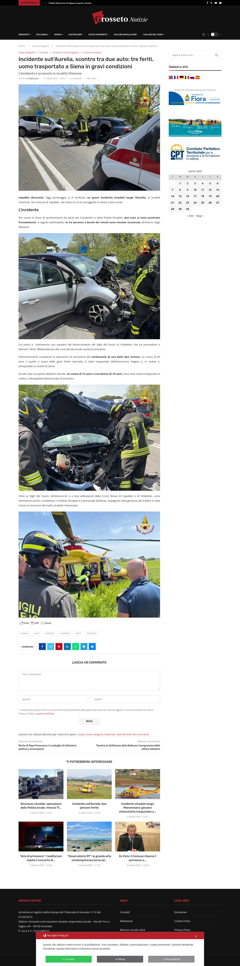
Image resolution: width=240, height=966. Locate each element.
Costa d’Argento (97, 34)
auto (37, 633)
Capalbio (49, 633)
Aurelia (24, 633)
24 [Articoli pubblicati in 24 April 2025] (195, 202)
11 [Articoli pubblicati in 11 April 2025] (202, 189)
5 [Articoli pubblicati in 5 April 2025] (210, 183)
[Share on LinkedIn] (67, 646)
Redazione (33, 78)
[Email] (220, 3)
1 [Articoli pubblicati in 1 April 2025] (180, 183)
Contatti (125, 912)
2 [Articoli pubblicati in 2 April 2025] (187, 183)
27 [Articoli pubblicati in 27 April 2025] (217, 202)
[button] (42, 3)
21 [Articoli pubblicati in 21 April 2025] (172, 202)
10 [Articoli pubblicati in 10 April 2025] (195, 189)
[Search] (203, 34)
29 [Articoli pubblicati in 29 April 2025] (180, 209)
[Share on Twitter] (50, 646)
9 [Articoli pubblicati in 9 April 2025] (187, 189)
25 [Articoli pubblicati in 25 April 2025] (202, 202)
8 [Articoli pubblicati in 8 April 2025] (180, 189)
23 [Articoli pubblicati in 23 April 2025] (187, 202)
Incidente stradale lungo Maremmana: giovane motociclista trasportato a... (137, 807)
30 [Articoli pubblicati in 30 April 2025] (187, 209)
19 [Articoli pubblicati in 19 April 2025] (210, 196)
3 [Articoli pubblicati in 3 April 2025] (195, 183)
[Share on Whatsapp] (75, 646)
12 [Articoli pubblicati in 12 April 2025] (210, 189)
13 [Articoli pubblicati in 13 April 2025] (217, 189)
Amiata (58, 34)
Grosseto (24, 34)
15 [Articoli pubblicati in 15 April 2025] (180, 196)
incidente (92, 633)
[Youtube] (216, 3)
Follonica (42, 34)
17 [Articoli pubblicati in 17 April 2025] (195, 196)
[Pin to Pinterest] (58, 646)
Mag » (199, 215)
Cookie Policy (182, 921)
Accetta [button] (68, 959)
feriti (78, 633)
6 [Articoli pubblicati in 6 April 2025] (217, 183)
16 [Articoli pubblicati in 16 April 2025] (187, 196)
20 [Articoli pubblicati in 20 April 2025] (217, 196)
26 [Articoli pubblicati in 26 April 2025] (210, 202)
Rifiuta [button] (120, 959)
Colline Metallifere (125, 34)
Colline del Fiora (153, 34)
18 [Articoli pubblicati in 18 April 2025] (202, 196)
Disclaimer (180, 912)
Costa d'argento (40, 45)
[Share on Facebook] (42, 646)
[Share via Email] (92, 646)
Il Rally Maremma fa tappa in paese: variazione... (72, 3)
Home (22, 45)
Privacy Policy (182, 930)
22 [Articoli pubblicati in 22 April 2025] (180, 202)
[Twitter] (211, 3)
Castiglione (75, 34)
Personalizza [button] (171, 959)
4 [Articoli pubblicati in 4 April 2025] (202, 183)
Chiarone (65, 633)
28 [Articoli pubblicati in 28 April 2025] (172, 209)
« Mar (190, 215)
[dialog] (120, 949)
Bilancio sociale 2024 (132, 930)
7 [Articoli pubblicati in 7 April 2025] (172, 189)
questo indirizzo (45, 713)
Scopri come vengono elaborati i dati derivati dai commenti (113, 734)
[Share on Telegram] (83, 646)
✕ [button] (196, 936)
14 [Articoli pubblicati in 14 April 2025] (172, 196)
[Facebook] (207, 3)
